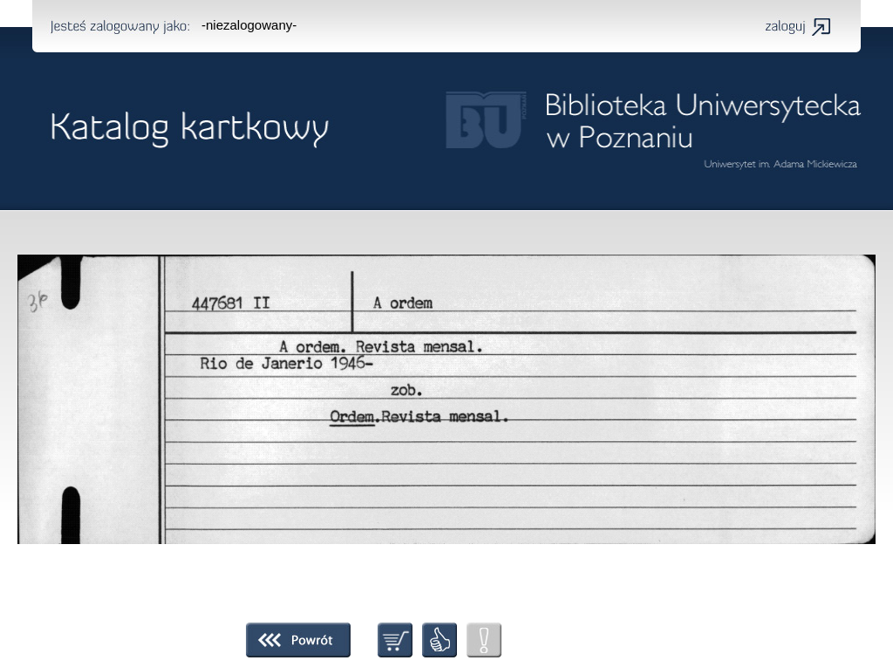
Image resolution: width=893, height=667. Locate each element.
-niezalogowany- (249, 24)
